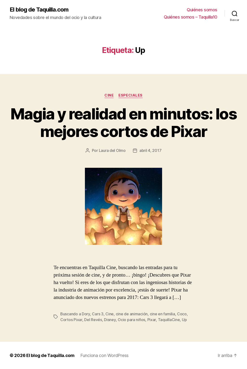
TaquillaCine (169, 319)
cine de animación (132, 313)
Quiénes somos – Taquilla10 (190, 16)
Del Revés (93, 319)
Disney (110, 319)
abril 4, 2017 (150, 150)
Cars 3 (97, 313)
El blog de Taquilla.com (39, 10)
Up (184, 319)
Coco (182, 313)
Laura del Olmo (112, 150)
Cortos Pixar (71, 319)
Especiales (130, 95)
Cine (109, 95)
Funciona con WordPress (104, 355)
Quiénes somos (202, 9)
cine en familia (162, 313)
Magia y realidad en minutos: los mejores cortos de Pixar (123, 122)
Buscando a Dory (75, 313)
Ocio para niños (131, 319)
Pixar (151, 319)
